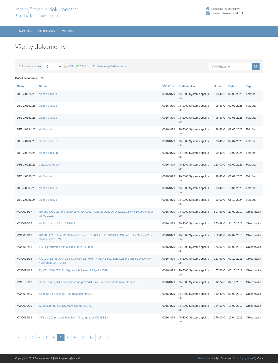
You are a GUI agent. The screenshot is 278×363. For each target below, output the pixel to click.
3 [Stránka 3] (32, 337)
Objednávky (46, 31)
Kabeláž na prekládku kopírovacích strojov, (66, 293)
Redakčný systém (242, 358)
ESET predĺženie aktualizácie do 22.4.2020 (66, 247)
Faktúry (24, 31)
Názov (43, 86)
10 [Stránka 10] (82, 337)
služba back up (48, 152)
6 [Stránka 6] (54, 337)
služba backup (48, 94)
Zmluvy (68, 31)
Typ (248, 86)
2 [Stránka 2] (25, 337)
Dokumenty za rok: (30, 66)
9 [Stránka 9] (75, 337)
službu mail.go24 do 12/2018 (57, 223)
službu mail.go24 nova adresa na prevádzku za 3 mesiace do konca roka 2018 (88, 282)
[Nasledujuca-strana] (107, 337)
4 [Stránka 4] (40, 337)
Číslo (20, 86)
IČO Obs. (168, 86)
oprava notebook (49, 164)
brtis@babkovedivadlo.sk (227, 13)
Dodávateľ (187, 86)
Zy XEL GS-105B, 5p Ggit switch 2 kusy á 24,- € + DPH (73, 270)
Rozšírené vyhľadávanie (109, 66)
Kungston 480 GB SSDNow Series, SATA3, (66, 305)
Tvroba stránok (205, 358)
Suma (218, 86)
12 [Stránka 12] (99, 337)
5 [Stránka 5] (47, 337)
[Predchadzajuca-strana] (18, 337)
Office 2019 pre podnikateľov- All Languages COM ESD (73, 317)
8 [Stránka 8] (68, 337)
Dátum (232, 86)
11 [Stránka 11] (91, 337)
